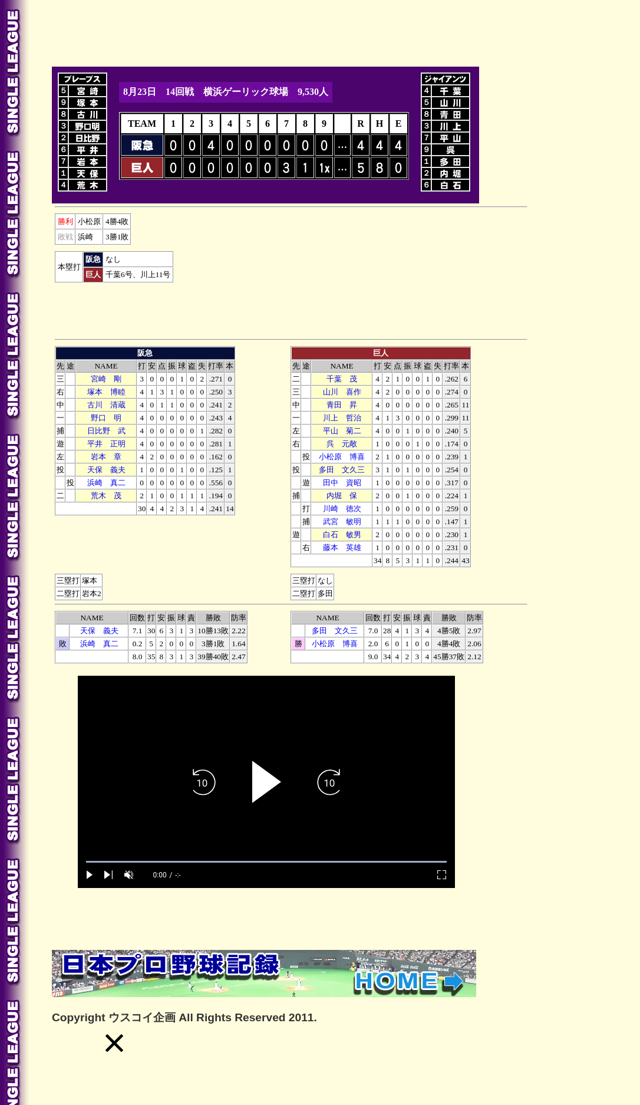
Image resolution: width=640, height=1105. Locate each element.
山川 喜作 (342, 391)
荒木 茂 (106, 495)
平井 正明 (106, 443)
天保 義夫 (106, 469)
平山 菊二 (342, 430)
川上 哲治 (342, 417)
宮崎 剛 (106, 378)
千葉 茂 (341, 378)
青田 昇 (341, 404)
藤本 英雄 (342, 547)
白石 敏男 (342, 534)
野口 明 (106, 417)
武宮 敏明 (342, 521)
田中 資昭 (342, 482)
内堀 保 (341, 495)
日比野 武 (106, 430)
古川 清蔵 (106, 404)
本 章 (106, 456)
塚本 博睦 (106, 391)
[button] (114, 1043)
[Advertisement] (266, 31)
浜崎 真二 (106, 482)
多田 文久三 (342, 469)
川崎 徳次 (342, 508)
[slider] (266, 862)
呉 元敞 (341, 443)
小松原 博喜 (342, 456)
